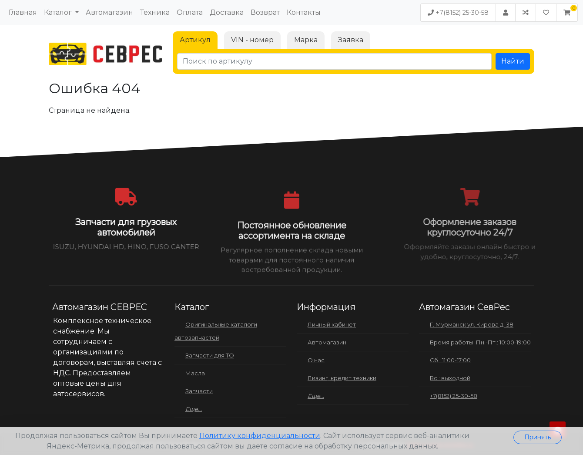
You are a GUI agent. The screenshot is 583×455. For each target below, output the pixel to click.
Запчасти (199, 391)
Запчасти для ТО (209, 355)
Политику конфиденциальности (259, 435)
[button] (566, 13)
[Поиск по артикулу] (334, 61)
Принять (537, 437)
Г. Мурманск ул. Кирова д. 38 (471, 324)
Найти (512, 61)
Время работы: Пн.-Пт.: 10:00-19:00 (480, 342)
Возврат (265, 12)
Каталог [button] (59, 12)
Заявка (350, 40)
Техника (155, 12)
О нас (316, 360)
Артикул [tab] (195, 40)
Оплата (190, 12)
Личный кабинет (332, 324)
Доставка (227, 12)
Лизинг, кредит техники (342, 377)
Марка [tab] (306, 40)
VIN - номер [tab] (252, 40)
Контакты (304, 12)
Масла (195, 373)
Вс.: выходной (450, 377)
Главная (23, 12)
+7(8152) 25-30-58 (458, 13)
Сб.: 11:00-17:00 (450, 360)
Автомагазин (109, 12)
